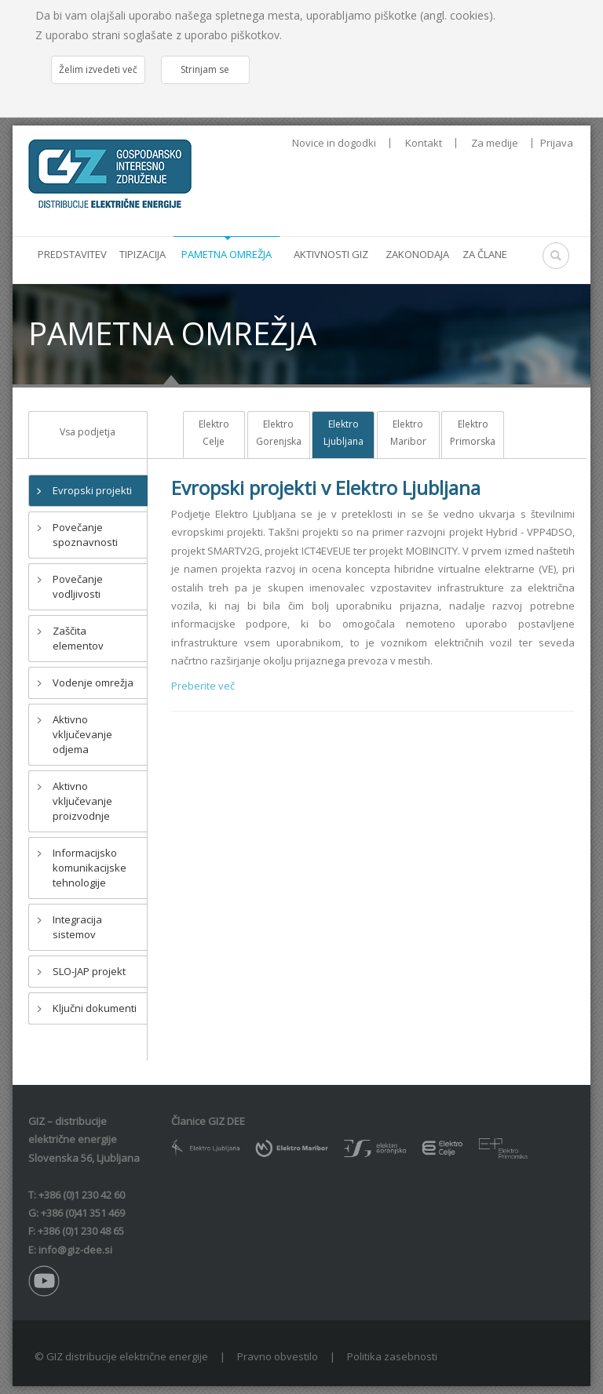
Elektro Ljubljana (343, 432)
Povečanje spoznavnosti (85, 534)
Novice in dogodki (334, 143)
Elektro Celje (214, 432)
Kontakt (423, 143)
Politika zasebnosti (392, 1356)
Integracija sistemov (77, 926)
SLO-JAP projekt (89, 971)
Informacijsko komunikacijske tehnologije (89, 868)
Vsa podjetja (87, 432)
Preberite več (203, 686)
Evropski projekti (92, 490)
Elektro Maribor (408, 432)
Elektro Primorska (472, 432)
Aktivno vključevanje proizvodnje (82, 801)
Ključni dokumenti (95, 1008)
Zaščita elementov (78, 638)
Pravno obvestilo (277, 1356)
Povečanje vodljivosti (78, 586)
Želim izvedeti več (98, 69)
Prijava (556, 143)
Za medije (494, 143)
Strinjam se (205, 69)
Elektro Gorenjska (279, 432)
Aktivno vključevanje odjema (82, 734)
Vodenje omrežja (93, 682)
